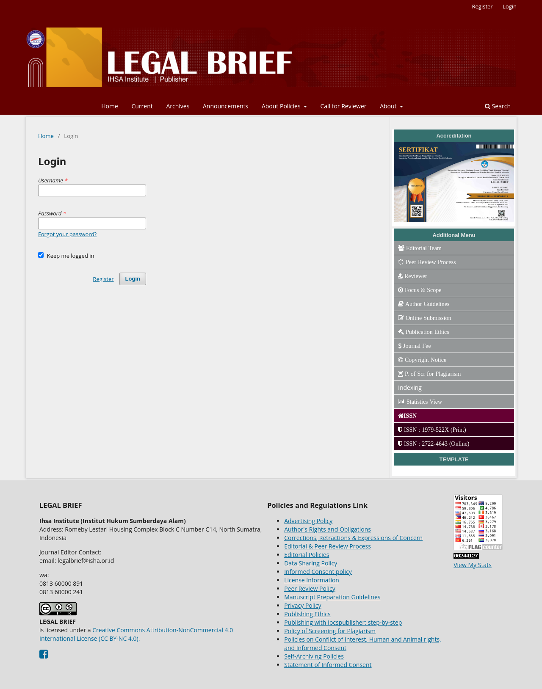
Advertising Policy (308, 521)
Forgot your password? (67, 234)
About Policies (282, 106)
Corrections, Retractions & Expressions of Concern (353, 538)
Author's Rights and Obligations (327, 529)
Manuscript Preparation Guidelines (332, 597)
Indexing (410, 387)
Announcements (225, 106)
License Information (311, 580)
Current (141, 106)
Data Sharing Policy (310, 563)
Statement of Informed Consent (327, 665)
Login (510, 6)
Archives (177, 106)
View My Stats (473, 565)
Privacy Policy (302, 605)
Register (482, 6)
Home (109, 106)
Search (498, 106)
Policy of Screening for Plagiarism (330, 631)
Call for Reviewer (343, 106)
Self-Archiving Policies (314, 656)
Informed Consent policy (318, 572)
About (389, 106)
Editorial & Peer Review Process (327, 546)
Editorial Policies (306, 555)
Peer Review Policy (309, 588)
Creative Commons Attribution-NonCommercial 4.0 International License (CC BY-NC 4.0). (136, 634)
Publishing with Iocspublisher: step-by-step (343, 622)
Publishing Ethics (307, 614)
